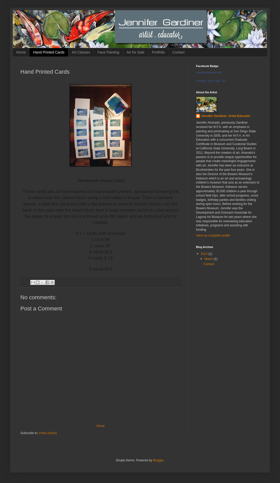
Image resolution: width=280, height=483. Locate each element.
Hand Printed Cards (48, 52)
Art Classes (81, 52)
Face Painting (108, 52)
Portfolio (158, 52)
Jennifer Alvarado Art (209, 72)
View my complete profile (213, 235)
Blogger (158, 460)
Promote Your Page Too (211, 80)
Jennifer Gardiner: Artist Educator (225, 116)
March (209, 259)
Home (21, 52)
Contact (178, 52)
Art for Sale (136, 52)
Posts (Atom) (48, 433)
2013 (204, 254)
